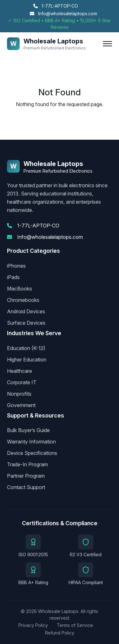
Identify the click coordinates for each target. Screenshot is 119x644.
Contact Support (26, 487)
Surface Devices (26, 323)
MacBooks (19, 288)
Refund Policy (59, 632)
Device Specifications (32, 453)
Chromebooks (23, 300)
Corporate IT (21, 382)
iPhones (16, 266)
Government (21, 405)
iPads (13, 277)
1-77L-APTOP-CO (55, 6)
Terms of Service (75, 625)
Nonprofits (19, 394)
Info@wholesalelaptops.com (63, 13)
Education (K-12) (26, 348)
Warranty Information (31, 441)
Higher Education (26, 359)
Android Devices (26, 311)
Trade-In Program (27, 464)
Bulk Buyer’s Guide (28, 430)
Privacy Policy (33, 625)
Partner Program (26, 476)
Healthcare (19, 371)
